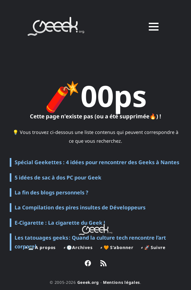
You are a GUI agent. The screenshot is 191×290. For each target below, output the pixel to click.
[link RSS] (103, 264)
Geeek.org (88, 282)
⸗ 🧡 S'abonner (116, 247)
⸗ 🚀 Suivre (153, 247)
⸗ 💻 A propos (40, 247)
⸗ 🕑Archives (78, 247)
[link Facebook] (88, 264)
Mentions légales (121, 282)
